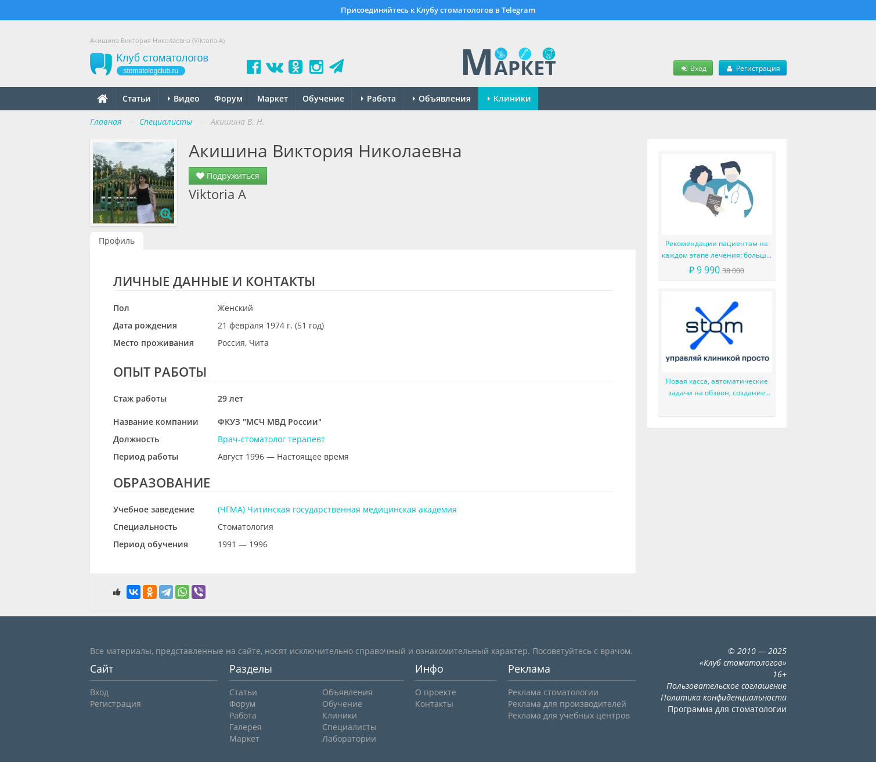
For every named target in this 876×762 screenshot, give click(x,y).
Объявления (442, 98)
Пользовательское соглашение (726, 685)
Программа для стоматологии (727, 708)
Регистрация (752, 68)
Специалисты (349, 726)
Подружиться (227, 175)
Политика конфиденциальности (724, 697)
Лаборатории (349, 738)
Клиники (509, 98)
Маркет (272, 98)
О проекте (435, 692)
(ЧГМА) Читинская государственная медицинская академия (337, 509)
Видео (184, 98)
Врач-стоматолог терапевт (271, 439)
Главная (105, 121)
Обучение (323, 98)
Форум (228, 98)
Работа (378, 98)
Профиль (117, 240)
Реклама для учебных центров (569, 715)
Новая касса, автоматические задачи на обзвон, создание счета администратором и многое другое (717, 387)
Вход (693, 68)
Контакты (434, 703)
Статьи (136, 98)
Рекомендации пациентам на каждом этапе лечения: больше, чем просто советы (717, 250)
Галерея (245, 726)
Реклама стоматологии (553, 692)
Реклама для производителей (567, 703)
